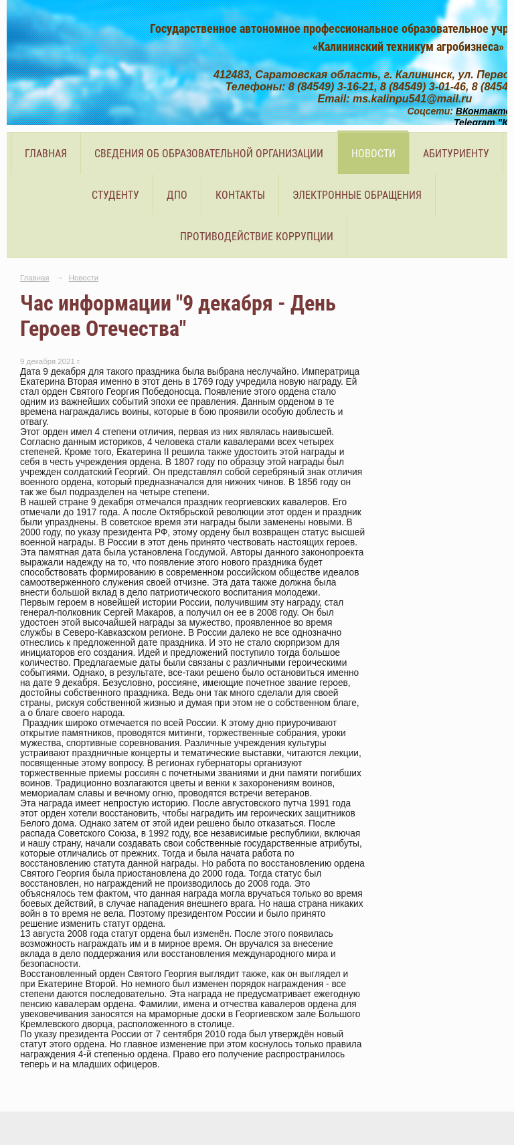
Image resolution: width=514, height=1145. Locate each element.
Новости (373, 153)
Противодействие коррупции (256, 236)
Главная (46, 153)
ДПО (177, 195)
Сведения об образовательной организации (208, 153)
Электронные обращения (357, 195)
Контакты (240, 195)
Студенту (115, 195)
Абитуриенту (456, 153)
